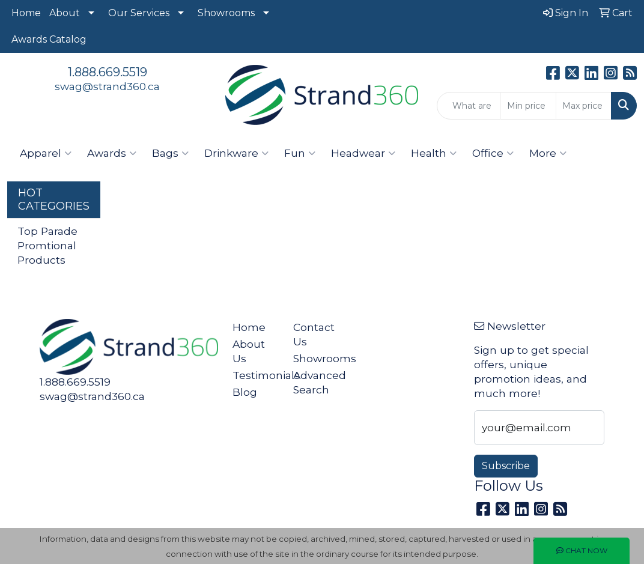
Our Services (138, 13)
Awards (111, 153)
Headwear (363, 153)
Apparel (45, 153)
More (548, 153)
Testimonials (255, 375)
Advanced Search (316, 382)
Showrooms (226, 13)
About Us (248, 351)
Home (26, 13)
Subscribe (506, 466)
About (64, 13)
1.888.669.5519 (107, 72)
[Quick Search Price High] (584, 106)
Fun (299, 153)
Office (493, 153)
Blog (244, 392)
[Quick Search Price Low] (528, 106)
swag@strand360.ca (107, 86)
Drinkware (236, 153)
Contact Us (314, 334)
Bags (170, 153)
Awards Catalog (49, 39)
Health (434, 153)
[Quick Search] (469, 106)
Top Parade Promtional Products (47, 245)
